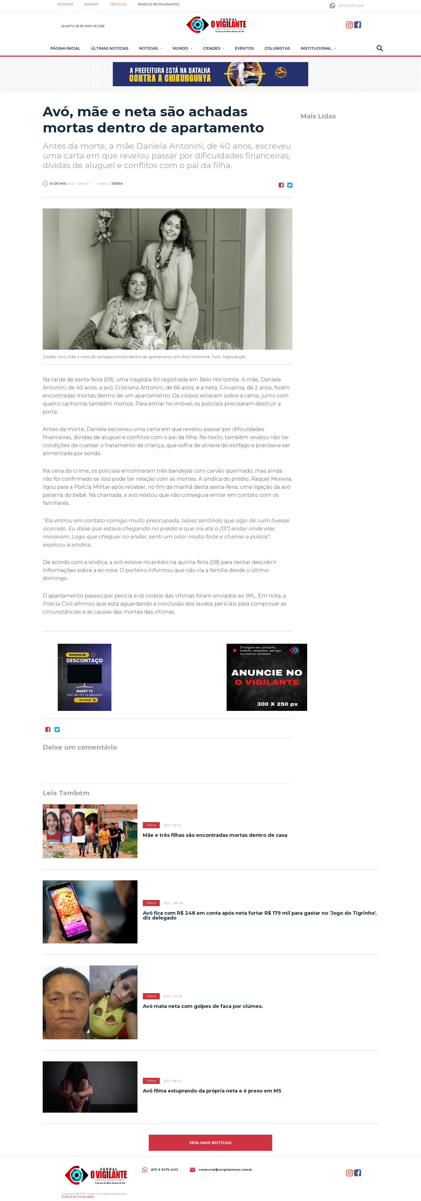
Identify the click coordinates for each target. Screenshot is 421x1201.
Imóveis (91, 4)
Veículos (118, 4)
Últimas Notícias (109, 48)
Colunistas (277, 48)
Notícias (65, 4)
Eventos (244, 48)
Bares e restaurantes (158, 4)
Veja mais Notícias (210, 1142)
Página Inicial (65, 48)
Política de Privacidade (77, 1197)
